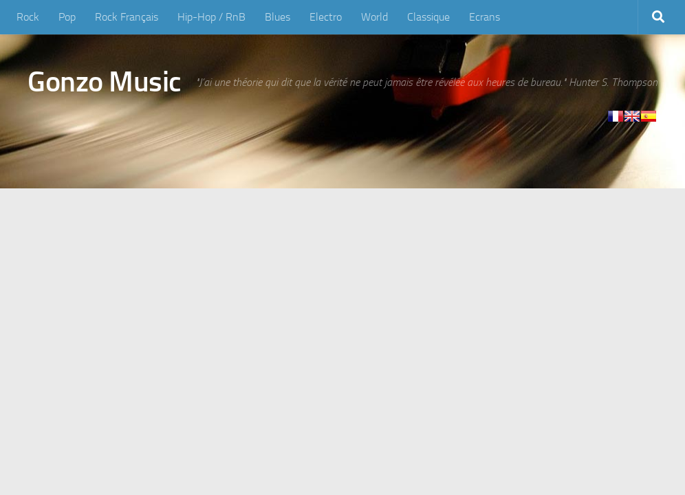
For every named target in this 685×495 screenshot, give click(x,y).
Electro (325, 16)
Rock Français (126, 16)
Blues (277, 16)
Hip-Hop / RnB (211, 16)
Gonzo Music (105, 82)
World (374, 16)
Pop (67, 16)
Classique (428, 16)
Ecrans (484, 16)
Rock (28, 16)
